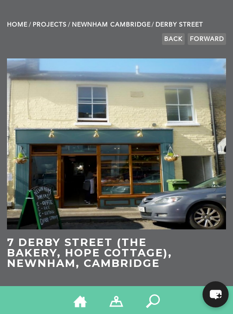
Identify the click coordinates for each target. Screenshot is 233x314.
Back (173, 39)
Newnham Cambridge (111, 24)
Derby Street (179, 24)
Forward (207, 39)
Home (17, 24)
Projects (50, 24)
